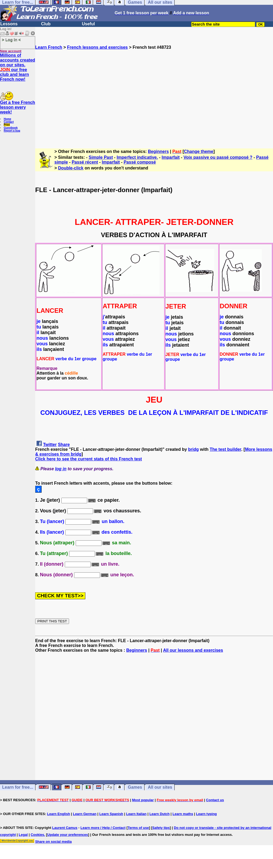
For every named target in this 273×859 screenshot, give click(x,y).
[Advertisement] (154, 96)
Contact (9, 121)
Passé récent (85, 162)
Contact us (215, 800)
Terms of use (138, 828)
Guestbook (11, 127)
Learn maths (182, 814)
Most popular (143, 800)
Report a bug (12, 130)
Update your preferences (67, 835)
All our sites (160, 787)
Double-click (70, 168)
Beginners (158, 151)
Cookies (37, 835)
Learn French (48, 47)
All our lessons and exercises (193, 650)
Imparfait (171, 157)
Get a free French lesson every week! (17, 107)
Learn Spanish (111, 814)
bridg (193, 449)
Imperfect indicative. (137, 157)
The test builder (225, 449)
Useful (88, 24)
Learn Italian (136, 814)
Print (7, 124)
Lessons (9, 24)
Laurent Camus (65, 828)
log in (61, 469)
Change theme (198, 151)
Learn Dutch (159, 814)
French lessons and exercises (97, 47)
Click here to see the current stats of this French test (88, 459)
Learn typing (206, 814)
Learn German (84, 814)
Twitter (50, 444)
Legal (23, 835)
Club (46, 24)
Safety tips (161, 828)
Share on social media (53, 842)
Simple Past (101, 157)
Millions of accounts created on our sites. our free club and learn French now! (17, 67)
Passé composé (140, 162)
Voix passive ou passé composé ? (217, 157)
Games (135, 787)
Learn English (58, 814)
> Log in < (11, 39)
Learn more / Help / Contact (103, 828)
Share (64, 444)
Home (7, 118)
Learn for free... (17, 787)
